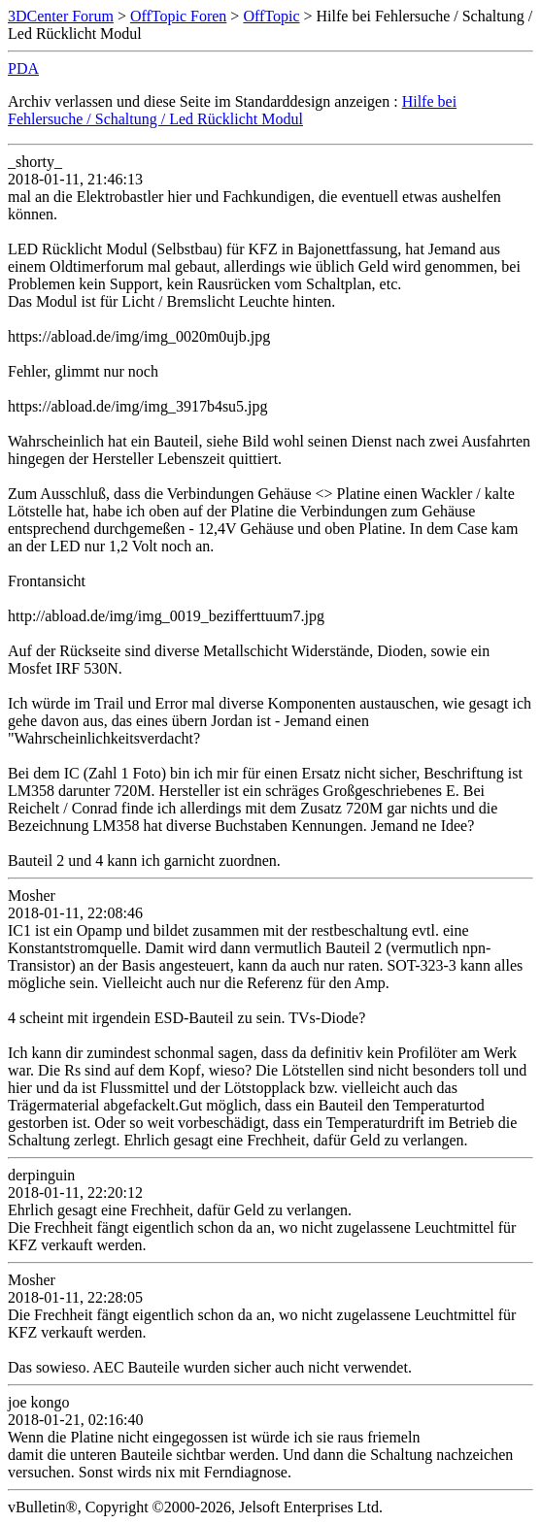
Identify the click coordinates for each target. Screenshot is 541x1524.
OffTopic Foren (178, 16)
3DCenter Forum (61, 16)
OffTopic (271, 16)
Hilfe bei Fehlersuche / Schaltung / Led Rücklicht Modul (232, 110)
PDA (23, 68)
